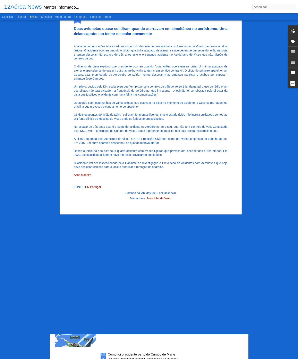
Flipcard (21, 16)
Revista (33, 16)
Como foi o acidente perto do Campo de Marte (141, 354)
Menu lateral (63, 16)
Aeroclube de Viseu (158, 149)
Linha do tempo (100, 16)
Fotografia (80, 16)
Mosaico (46, 16)
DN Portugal (93, 138)
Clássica (7, 16)
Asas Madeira (83, 126)
